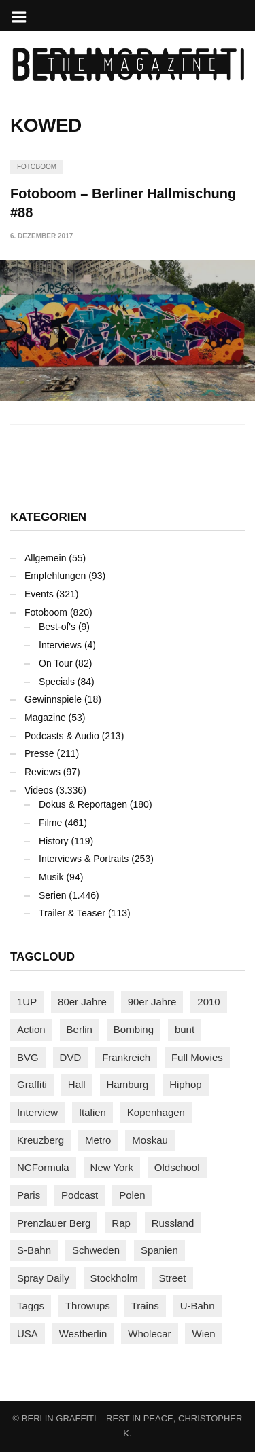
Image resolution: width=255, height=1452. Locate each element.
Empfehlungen (55, 575)
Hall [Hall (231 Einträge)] (77, 1084)
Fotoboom (36, 166)
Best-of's (57, 626)
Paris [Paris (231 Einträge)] (28, 1195)
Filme (50, 822)
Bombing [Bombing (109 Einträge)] (134, 1029)
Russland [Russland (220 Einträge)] (173, 1223)
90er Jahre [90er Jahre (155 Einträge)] (152, 1001)
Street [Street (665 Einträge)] (172, 1278)
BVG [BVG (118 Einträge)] (28, 1057)
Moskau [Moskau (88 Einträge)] (150, 1140)
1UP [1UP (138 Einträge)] (27, 1001)
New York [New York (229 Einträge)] (111, 1167)
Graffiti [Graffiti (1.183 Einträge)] (32, 1084)
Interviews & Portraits (84, 858)
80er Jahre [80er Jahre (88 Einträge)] (82, 1001)
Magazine (45, 717)
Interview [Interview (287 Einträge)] (37, 1112)
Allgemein (45, 558)
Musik (51, 877)
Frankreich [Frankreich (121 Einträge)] (126, 1057)
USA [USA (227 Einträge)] (27, 1333)
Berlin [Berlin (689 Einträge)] (79, 1029)
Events (39, 594)
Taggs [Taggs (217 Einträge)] (30, 1305)
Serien (52, 895)
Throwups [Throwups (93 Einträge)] (87, 1305)
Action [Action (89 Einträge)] (31, 1029)
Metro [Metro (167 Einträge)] (98, 1140)
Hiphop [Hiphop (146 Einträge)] (185, 1084)
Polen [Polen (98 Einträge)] (132, 1195)
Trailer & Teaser (72, 913)
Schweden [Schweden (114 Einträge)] (96, 1250)
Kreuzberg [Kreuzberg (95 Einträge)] (40, 1140)
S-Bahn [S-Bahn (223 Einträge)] (34, 1250)
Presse (39, 753)
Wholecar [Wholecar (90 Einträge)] (149, 1333)
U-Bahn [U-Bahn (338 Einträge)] (197, 1305)
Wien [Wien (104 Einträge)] (203, 1333)
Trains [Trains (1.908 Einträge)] (145, 1305)
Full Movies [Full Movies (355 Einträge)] (197, 1057)
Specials (57, 681)
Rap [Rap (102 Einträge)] (121, 1223)
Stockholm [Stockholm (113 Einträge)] (114, 1278)
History (54, 841)
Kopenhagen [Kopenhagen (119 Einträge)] (156, 1112)
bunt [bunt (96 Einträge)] (184, 1029)
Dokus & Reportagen (83, 804)
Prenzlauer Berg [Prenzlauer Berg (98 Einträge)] (53, 1223)
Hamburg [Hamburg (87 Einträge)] (128, 1084)
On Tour (56, 663)
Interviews (60, 644)
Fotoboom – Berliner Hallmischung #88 (123, 203)
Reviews (42, 771)
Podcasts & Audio (61, 735)
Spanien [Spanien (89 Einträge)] (159, 1250)
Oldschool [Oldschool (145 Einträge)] (177, 1167)
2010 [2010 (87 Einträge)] (208, 1001)
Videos (39, 790)
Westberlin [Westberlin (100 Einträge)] (83, 1333)
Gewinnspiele (53, 699)
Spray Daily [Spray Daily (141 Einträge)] (43, 1278)
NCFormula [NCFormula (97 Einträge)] (43, 1167)
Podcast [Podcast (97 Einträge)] (79, 1195)
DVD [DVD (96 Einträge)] (71, 1057)
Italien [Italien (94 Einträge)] (92, 1112)
